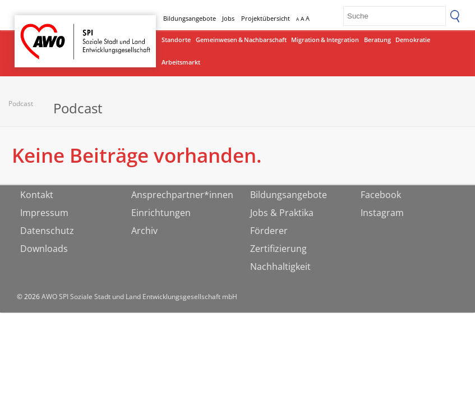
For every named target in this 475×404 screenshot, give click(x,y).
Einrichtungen (161, 212)
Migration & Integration (325, 39)
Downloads (44, 248)
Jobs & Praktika (281, 212)
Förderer (269, 230)
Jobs (228, 18)
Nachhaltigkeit (280, 266)
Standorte (176, 39)
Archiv (144, 230)
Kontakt (36, 195)
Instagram (382, 212)
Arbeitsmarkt (181, 62)
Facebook (381, 195)
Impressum (44, 212)
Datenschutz (47, 230)
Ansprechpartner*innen (182, 195)
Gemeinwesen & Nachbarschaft (241, 39)
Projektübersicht (265, 18)
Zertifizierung (278, 248)
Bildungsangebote (189, 18)
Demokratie (412, 39)
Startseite (44, 31)
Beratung (377, 39)
